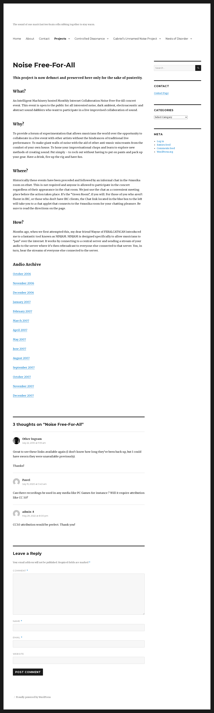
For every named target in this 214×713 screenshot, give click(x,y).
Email (17, 637)
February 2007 (22, 311)
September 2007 (24, 367)
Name (17, 621)
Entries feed (164, 144)
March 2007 (21, 320)
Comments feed (166, 148)
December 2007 (23, 395)
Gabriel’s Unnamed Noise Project (135, 38)
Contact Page (161, 93)
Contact (44, 38)
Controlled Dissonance (90, 38)
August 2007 (21, 358)
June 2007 (19, 348)
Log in (160, 141)
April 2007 (20, 330)
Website (18, 653)
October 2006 (22, 274)
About (30, 38)
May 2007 (19, 339)
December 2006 (23, 292)
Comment (20, 570)
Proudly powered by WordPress (33, 697)
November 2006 (23, 283)
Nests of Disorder (177, 38)
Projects (60, 38)
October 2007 (22, 376)
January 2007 (22, 302)
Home (17, 38)
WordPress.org (165, 151)
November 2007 (23, 386)
